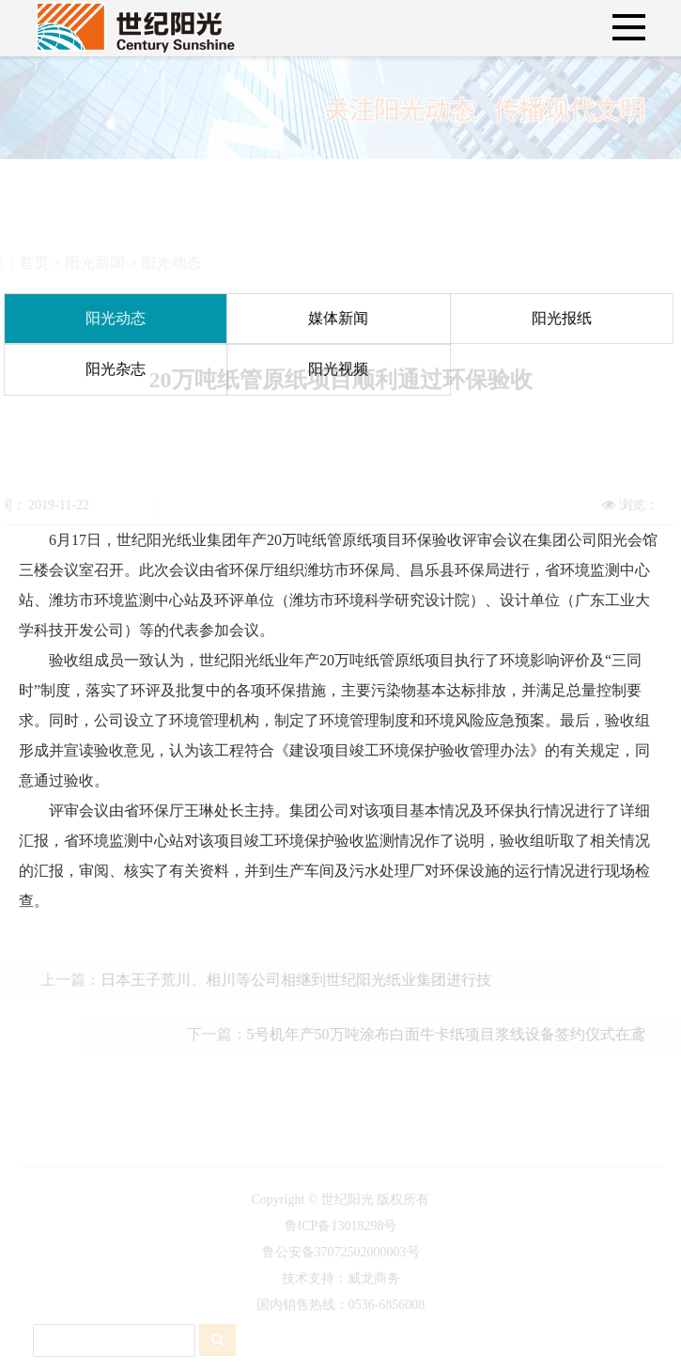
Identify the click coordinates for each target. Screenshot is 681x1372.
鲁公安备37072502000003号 (341, 1264)
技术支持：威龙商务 (341, 1291)
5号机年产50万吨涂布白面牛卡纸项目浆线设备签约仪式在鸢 (457, 1034)
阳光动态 (159, 263)
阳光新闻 (83, 263)
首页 (22, 263)
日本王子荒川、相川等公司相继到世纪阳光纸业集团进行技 (283, 980)
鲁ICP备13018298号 (341, 1238)
